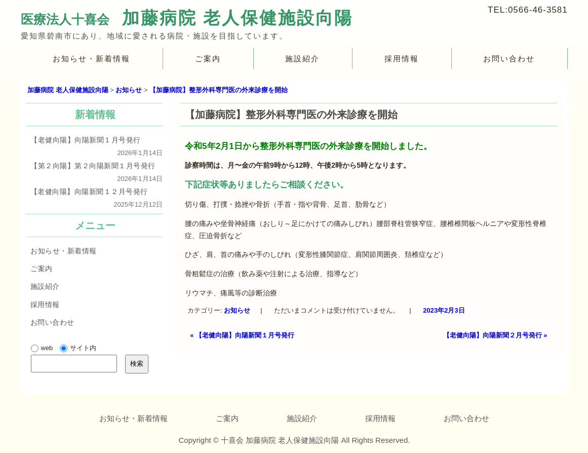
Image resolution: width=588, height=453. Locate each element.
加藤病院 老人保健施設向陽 (237, 17)
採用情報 (401, 58)
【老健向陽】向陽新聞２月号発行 (495, 335)
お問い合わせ (509, 58)
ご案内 (207, 58)
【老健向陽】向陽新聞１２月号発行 (88, 191)
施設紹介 (302, 58)
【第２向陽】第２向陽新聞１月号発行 (92, 166)
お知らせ (237, 310)
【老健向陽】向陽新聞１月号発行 (242, 335)
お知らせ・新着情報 (91, 58)
